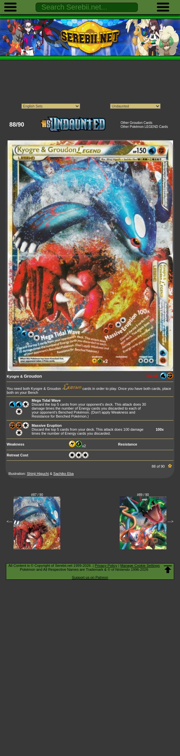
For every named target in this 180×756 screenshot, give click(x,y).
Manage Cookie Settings (140, 565)
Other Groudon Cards (136, 123)
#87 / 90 (37, 495)
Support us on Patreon (90, 577)
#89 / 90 (143, 495)
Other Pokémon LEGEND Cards (144, 127)
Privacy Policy (106, 565)
